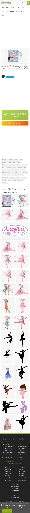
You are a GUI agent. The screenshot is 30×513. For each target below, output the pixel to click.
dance (3, 170)
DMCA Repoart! (15, 123)
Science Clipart (8, 479)
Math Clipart (8, 467)
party (24, 177)
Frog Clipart (8, 471)
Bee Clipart (21, 475)
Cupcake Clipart (8, 473)
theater (12, 177)
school (4, 162)
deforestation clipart (8, 452)
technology (5, 164)
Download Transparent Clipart (15, 115)
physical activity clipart (8, 444)
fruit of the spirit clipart (8, 458)
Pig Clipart (15, 495)
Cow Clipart (15, 484)
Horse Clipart (22, 473)
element (4, 180)
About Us (22, 443)
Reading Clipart (15, 486)
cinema (22, 170)
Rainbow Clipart (22, 480)
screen (9, 170)
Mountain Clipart (15, 497)
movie (14, 167)
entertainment (11, 162)
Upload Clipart (21, 452)
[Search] (22, 3)
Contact (22, 444)
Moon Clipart (22, 467)
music (15, 159)
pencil (9, 180)
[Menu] (28, 3)
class (17, 175)
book (13, 175)
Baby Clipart (8, 480)
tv (12, 172)
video (10, 159)
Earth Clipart (8, 475)
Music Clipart (8, 477)
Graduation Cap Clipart (21, 477)
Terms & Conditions (21, 446)
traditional (24, 164)
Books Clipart (8, 469)
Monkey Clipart (15, 492)
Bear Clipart (22, 479)
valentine (20, 180)
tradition (4, 183)
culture (18, 162)
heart (11, 164)
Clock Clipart (22, 471)
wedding (25, 172)
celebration (5, 177)
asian (8, 175)
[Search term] (18, 3)
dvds (3, 175)
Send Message (9, 77)
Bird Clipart (15, 488)
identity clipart (8, 448)
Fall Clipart (21, 469)
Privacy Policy (21, 450)
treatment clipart (8, 446)
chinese (20, 167)
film (3, 167)
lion (16, 172)
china (14, 180)
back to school (6, 172)
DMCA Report (21, 448)
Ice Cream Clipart (15, 494)
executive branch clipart (8, 443)
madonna (4, 159)
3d (20, 177)
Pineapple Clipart (15, 490)
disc (22, 175)
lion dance (15, 170)
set (20, 172)
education (8, 167)
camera (21, 159)
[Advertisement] (15, 33)
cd (25, 167)
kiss (17, 177)
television (17, 164)
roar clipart (8, 450)
